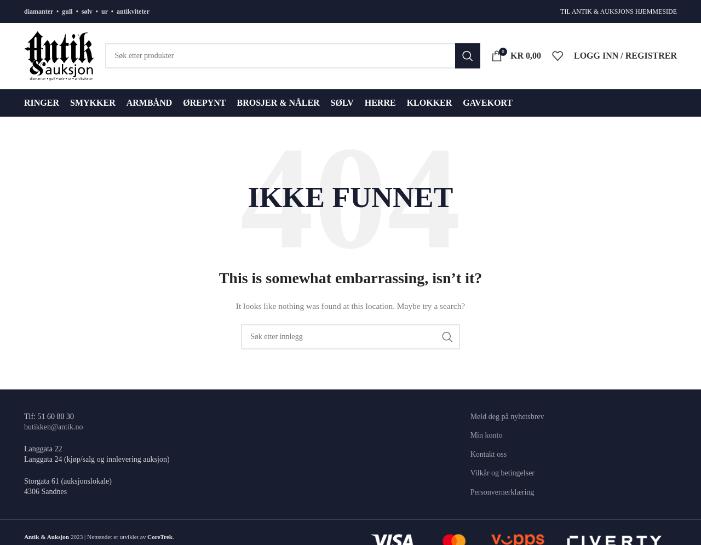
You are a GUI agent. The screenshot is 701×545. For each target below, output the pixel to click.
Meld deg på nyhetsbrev (507, 416)
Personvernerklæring (502, 492)
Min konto (486, 435)
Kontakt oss (488, 454)
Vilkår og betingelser (502, 473)
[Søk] (292, 55)
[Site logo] (59, 55)
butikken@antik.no (53, 427)
